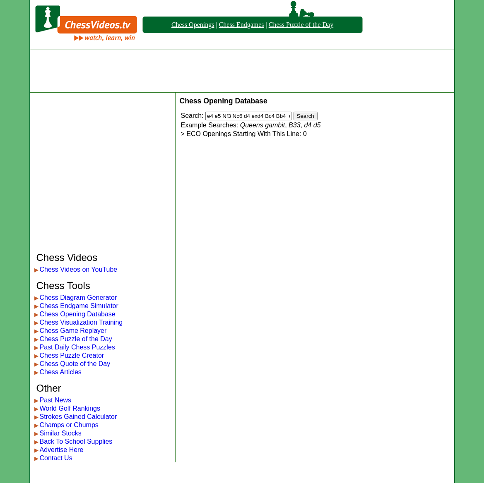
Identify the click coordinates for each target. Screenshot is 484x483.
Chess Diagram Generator (78, 297)
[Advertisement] (242, 71)
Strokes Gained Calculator (78, 416)
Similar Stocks (61, 433)
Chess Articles (61, 371)
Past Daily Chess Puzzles (77, 347)
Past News (55, 400)
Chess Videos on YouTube (79, 269)
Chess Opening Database (78, 314)
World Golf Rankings (70, 408)
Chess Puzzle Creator (72, 355)
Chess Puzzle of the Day (301, 24)
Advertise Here (62, 449)
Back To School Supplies (76, 441)
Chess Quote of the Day (75, 363)
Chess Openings (192, 24)
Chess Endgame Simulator (79, 305)
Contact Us (56, 457)
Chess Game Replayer (73, 330)
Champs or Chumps (69, 424)
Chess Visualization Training (81, 322)
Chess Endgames (241, 24)
